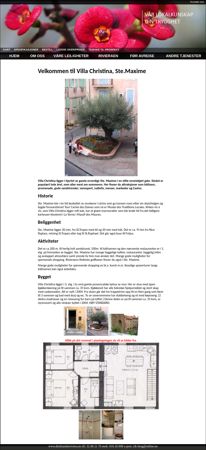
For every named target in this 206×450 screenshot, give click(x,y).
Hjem (11, 56)
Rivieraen (108, 56)
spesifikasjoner (24, 49)
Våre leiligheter (72, 56)
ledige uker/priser (69, 49)
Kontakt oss (197, 1)
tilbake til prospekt (102, 49)
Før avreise (142, 56)
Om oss (37, 56)
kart (5, 49)
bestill (46, 49)
